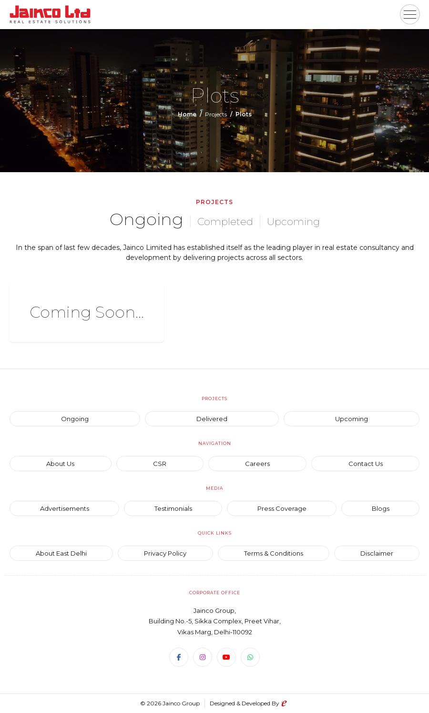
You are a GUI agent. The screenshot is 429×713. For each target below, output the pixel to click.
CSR (159, 463)
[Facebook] (178, 657)
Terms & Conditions (273, 553)
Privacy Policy (165, 553)
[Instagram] (202, 657)
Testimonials (173, 508)
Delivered (211, 419)
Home (187, 114)
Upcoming (293, 221)
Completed (225, 221)
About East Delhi (61, 553)
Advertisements (64, 508)
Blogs (380, 508)
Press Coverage (281, 508)
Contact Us (365, 463)
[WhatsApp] (250, 657)
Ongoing (147, 219)
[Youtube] (226, 657)
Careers (257, 463)
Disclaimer (376, 553)
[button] (409, 14)
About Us (60, 463)
